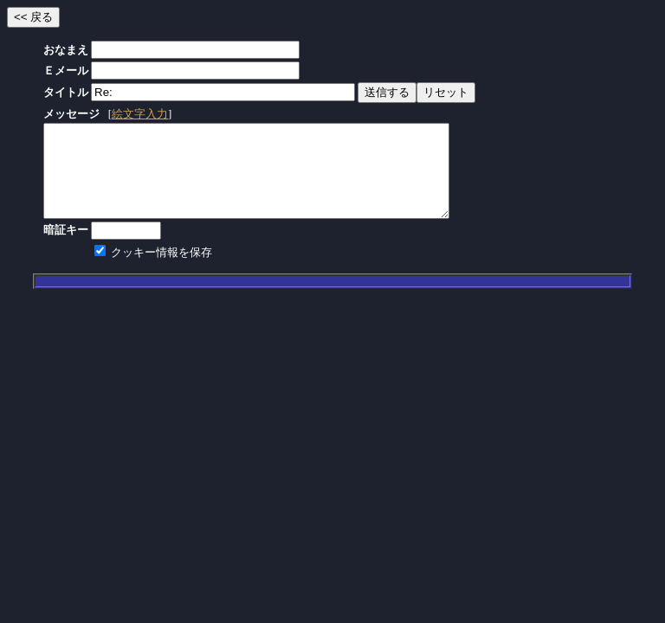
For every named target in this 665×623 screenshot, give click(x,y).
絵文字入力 (140, 113)
